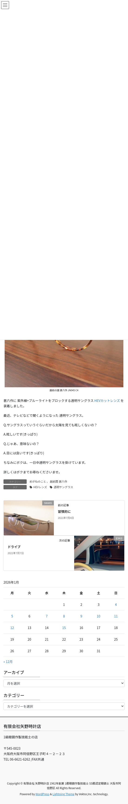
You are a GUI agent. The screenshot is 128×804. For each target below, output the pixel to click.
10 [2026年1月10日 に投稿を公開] (98, 616)
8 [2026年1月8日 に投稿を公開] (64, 616)
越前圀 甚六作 (58, 481)
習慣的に (64, 511)
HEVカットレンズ (107, 400)
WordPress (42, 794)
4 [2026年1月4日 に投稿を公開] (116, 604)
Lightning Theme (63, 794)
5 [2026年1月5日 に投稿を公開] (12, 616)
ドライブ (14, 546)
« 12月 (8, 661)
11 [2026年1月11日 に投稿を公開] (116, 616)
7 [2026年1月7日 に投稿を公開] (47, 616)
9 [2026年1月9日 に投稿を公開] (81, 616)
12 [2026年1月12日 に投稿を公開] (12, 627)
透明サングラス (63, 487)
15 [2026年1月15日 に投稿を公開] (64, 627)
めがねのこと (37, 481)
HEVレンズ (40, 487)
